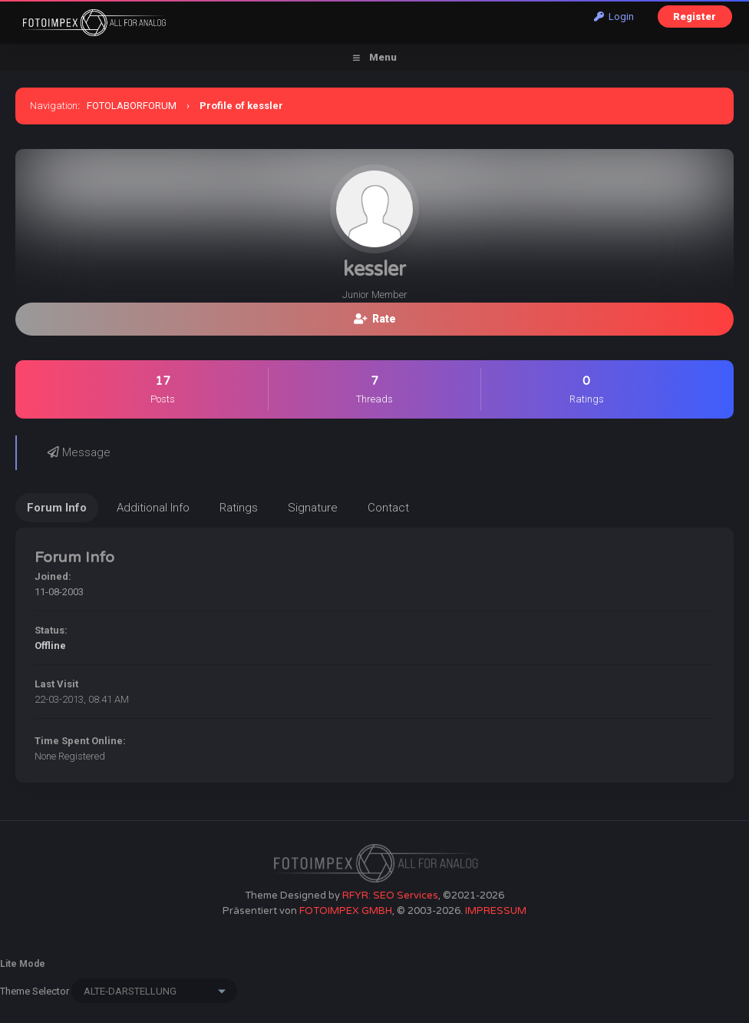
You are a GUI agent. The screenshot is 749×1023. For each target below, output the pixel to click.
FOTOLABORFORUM (132, 105)
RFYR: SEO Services (390, 895)
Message (79, 452)
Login (614, 16)
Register (694, 16)
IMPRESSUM (495, 911)
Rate (375, 319)
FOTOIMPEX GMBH (345, 911)
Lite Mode (22, 963)
